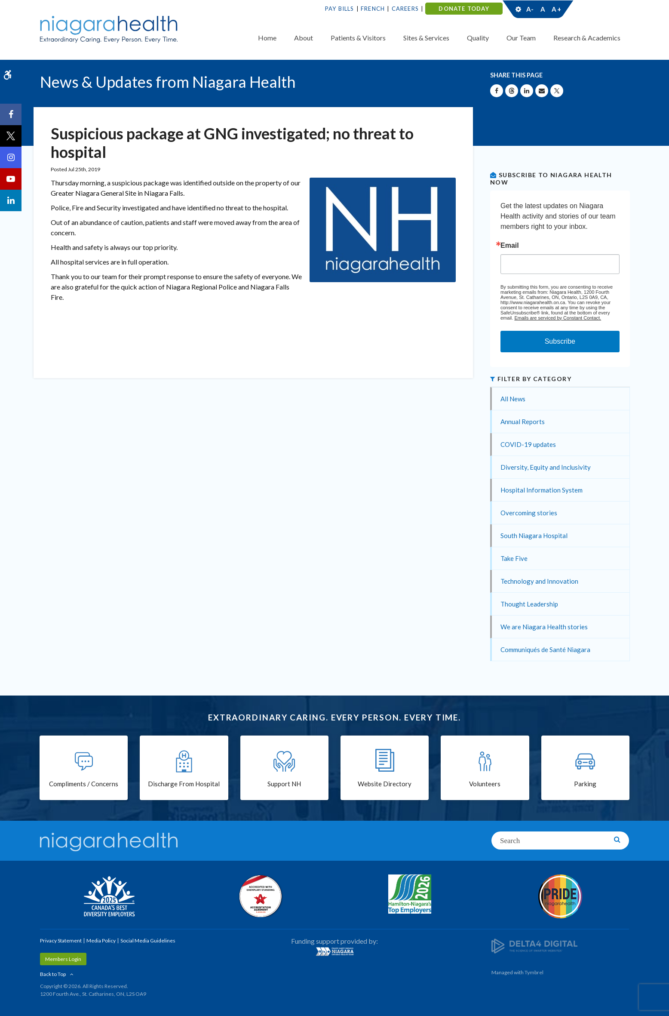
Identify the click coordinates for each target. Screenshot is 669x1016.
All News (512, 399)
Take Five (514, 558)
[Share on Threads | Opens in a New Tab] (511, 90)
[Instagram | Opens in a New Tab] (10, 157)
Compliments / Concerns (83, 784)
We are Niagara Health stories (544, 627)
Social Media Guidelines (147, 940)
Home (267, 38)
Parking (585, 784)
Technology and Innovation (539, 581)
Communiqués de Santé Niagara (545, 649)
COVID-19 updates (528, 444)
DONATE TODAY (464, 8)
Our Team (521, 38)
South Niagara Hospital (534, 535)
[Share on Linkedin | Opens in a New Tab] (526, 90)
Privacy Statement (61, 940)
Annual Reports (522, 421)
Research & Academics (586, 38)
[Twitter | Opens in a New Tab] (10, 136)
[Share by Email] (541, 90)
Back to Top (53, 974)
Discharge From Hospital (184, 784)
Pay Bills (339, 8)
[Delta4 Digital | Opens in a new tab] (534, 945)
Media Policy (101, 940)
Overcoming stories (528, 513)
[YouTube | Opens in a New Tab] (10, 179)
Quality (478, 38)
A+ (556, 9)
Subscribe (560, 341)
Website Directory (384, 784)
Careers (405, 8)
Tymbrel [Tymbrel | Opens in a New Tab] (534, 972)
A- (530, 9)
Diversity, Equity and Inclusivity (545, 467)
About (303, 38)
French (373, 8)
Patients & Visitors (358, 38)
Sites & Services (426, 38)
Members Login (63, 959)
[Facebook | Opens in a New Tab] (10, 114)
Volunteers (484, 784)
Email (509, 245)
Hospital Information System (541, 490)
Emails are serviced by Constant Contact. (557, 317)
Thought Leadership (529, 604)
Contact (597, 9)
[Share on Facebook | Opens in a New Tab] (496, 90)
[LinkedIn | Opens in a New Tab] (10, 200)
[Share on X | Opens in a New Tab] (556, 90)
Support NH (284, 784)
